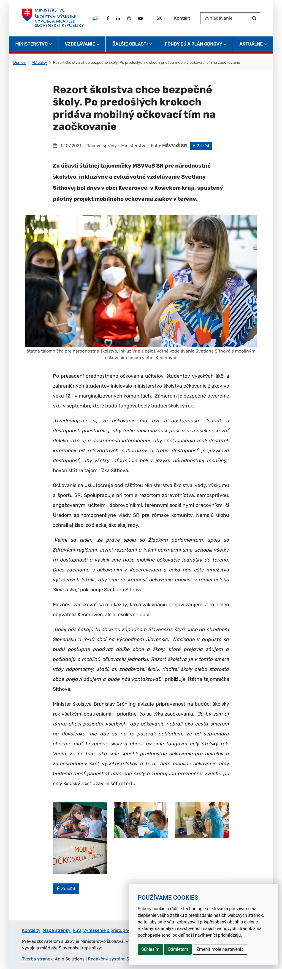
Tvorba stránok (37, 959)
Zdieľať (202, 145)
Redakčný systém (106, 959)
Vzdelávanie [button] (80, 45)
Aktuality (39, 62)
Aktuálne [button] (251, 45)
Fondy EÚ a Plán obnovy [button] (194, 45)
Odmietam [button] (178, 949)
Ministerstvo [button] (31, 45)
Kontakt (182, 19)
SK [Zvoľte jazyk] (159, 19)
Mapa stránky (56, 930)
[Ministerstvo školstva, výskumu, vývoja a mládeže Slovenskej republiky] (53, 19)
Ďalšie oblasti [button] (130, 45)
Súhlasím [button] (150, 949)
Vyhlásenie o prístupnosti (109, 930)
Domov (19, 62)
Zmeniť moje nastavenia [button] (219, 949)
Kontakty (31, 930)
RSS (77, 930)
